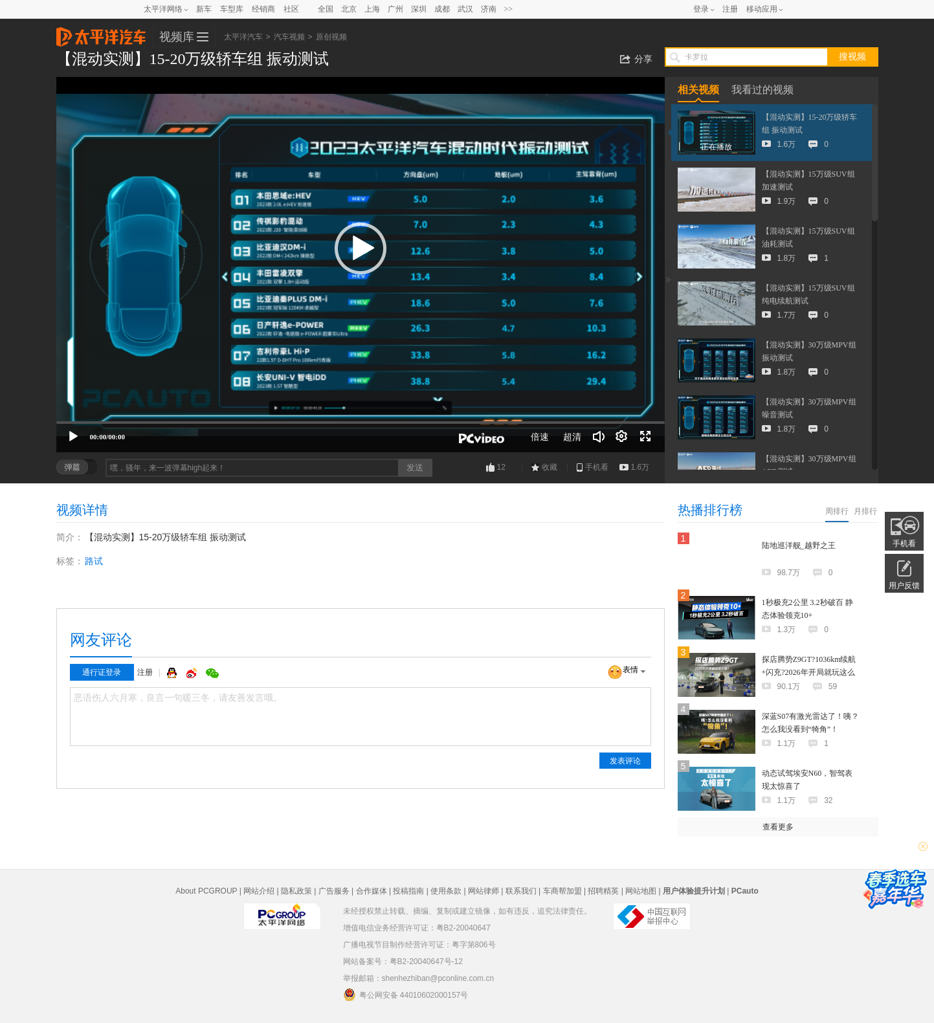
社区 (291, 9)
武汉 (465, 9)
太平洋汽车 (101, 33)
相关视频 (698, 89)
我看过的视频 (762, 89)
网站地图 (640, 891)
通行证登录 (101, 672)
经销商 (263, 9)
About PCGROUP (206, 891)
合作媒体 (371, 891)
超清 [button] (572, 437)
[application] (360, 264)
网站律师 (483, 891)
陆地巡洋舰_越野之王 (799, 545)
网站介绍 (258, 891)
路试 (94, 561)
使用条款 (445, 891)
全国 (325, 9)
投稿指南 (408, 891)
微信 (212, 673)
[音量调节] (598, 436)
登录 (701, 9)
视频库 (176, 36)
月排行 (865, 511)
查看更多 (778, 826)
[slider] (360, 422)
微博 (192, 673)
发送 (414, 467)
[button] (360, 248)
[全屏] (645, 436)
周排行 (837, 511)
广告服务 (334, 891)
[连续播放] (622, 436)
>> (508, 9)
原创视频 (331, 36)
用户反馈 (904, 585)
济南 (488, 9)
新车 (204, 9)
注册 (730, 9)
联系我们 (521, 891)
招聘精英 (603, 891)
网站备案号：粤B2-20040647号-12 (403, 961)
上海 (372, 9)
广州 (395, 9)
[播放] (73, 436)
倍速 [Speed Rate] (540, 437)
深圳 (419, 9)
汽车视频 (289, 36)
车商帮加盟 (562, 891)
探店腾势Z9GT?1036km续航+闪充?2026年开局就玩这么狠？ (809, 672)
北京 (349, 9)
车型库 (231, 9)
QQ (173, 673)
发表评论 (625, 760)
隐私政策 (296, 891)
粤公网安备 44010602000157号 (406, 994)
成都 (442, 9)
